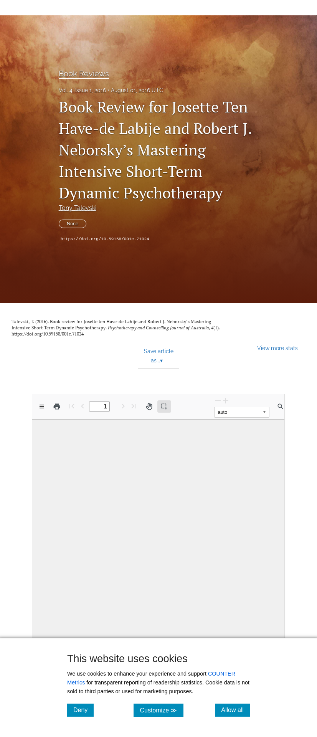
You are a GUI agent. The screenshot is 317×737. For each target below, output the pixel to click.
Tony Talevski (77, 208)
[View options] (41, 406)
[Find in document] (280, 406)
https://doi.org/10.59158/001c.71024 (105, 239)
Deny (83, 709)
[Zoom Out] (218, 400)
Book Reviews (84, 73)
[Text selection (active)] (164, 406)
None (72, 223)
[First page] (71, 406)
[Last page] (134, 406)
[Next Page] (123, 406)
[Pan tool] (149, 406)
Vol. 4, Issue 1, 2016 (82, 90)
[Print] (57, 406)
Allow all (235, 709)
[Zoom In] (225, 400)
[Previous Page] (82, 406)
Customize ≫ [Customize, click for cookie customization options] (161, 710)
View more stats (277, 348)
